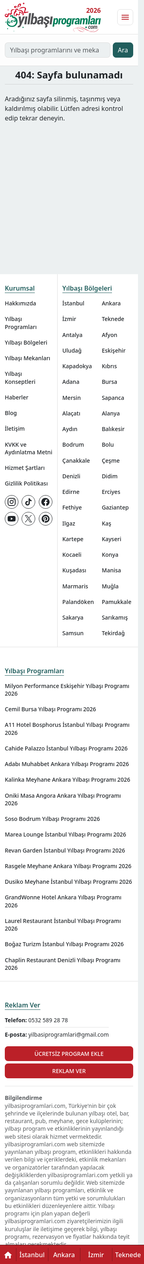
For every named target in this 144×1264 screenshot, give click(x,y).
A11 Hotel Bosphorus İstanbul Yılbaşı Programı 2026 (67, 728)
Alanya (111, 413)
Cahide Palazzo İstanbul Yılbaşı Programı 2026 (66, 748)
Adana (71, 381)
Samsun (73, 633)
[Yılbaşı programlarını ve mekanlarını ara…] (57, 50)
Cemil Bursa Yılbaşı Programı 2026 (50, 709)
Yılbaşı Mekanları (27, 358)
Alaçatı (71, 413)
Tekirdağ (113, 633)
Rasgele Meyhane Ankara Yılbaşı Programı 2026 (68, 866)
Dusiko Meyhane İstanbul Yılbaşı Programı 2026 (68, 881)
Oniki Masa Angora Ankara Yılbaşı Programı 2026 (63, 799)
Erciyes (111, 492)
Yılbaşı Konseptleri (20, 377)
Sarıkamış (115, 617)
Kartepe (73, 539)
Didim (110, 476)
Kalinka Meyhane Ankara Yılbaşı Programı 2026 (67, 779)
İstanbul (73, 303)
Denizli (71, 476)
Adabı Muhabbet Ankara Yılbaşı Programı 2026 (67, 764)
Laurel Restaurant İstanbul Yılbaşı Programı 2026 (63, 924)
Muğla (110, 586)
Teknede (113, 319)
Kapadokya (77, 366)
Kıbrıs (109, 366)
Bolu (108, 444)
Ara (123, 50)
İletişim (15, 428)
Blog (11, 413)
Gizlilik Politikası (26, 483)
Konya (110, 554)
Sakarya (73, 617)
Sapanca (113, 397)
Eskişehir (114, 350)
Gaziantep (115, 507)
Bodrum (73, 444)
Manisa (111, 570)
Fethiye (72, 507)
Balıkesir (113, 429)
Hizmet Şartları (25, 467)
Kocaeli (72, 554)
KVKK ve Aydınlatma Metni (28, 448)
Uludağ (72, 350)
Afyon (109, 335)
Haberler (16, 397)
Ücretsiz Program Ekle (69, 1053)
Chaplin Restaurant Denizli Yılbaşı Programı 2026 (62, 963)
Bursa (109, 381)
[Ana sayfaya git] (53, 17)
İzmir (69, 319)
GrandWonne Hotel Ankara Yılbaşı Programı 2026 (63, 901)
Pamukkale (116, 602)
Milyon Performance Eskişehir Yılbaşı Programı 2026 (67, 689)
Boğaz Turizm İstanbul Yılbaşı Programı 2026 (64, 944)
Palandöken (78, 602)
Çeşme (111, 460)
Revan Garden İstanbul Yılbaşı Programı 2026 (65, 850)
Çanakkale (76, 460)
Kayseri (111, 539)
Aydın (70, 429)
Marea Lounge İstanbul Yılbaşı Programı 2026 (65, 834)
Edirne (71, 492)
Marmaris (75, 586)
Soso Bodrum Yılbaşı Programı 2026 (52, 819)
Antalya (72, 335)
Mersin (71, 397)
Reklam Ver (22, 1005)
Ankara (111, 303)
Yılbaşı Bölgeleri (26, 342)
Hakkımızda (20, 303)
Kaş (106, 523)
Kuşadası (74, 570)
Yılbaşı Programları (21, 322)
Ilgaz (68, 523)
